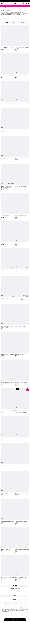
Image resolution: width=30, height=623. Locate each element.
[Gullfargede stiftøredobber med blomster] (22, 484)
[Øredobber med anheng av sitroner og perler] (22, 540)
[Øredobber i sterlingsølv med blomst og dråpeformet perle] (8, 345)
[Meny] (2, 3)
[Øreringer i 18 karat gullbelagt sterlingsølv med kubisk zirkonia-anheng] (22, 261)
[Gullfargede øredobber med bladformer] (8, 121)
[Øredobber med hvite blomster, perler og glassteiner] (8, 66)
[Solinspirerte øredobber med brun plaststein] (22, 512)
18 (19, 590)
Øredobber (10, 7)
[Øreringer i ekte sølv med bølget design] (8, 289)
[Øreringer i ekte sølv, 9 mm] (22, 317)
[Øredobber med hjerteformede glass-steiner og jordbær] (8, 568)
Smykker (5, 7)
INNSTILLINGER (15, 616)
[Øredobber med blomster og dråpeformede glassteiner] (8, 94)
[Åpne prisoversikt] (25, 412)
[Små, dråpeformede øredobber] (8, 233)
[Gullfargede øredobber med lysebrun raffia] (8, 512)
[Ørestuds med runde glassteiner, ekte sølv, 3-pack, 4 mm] (8, 373)
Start (2, 7)
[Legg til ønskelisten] (2, 44)
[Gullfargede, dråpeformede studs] (8, 149)
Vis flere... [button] (15, 585)
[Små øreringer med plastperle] (22, 177)
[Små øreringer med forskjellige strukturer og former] (8, 206)
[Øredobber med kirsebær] (8, 540)
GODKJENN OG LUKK (15, 619)
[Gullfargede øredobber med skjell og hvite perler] (8, 456)
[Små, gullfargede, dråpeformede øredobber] (22, 66)
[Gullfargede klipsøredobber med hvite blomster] (22, 149)
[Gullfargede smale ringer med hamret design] (8, 429)
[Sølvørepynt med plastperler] (22, 345)
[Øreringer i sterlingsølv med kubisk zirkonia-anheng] (8, 261)
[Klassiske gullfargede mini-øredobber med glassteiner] (22, 38)
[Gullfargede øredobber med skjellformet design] (22, 456)
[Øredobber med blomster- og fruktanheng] (22, 568)
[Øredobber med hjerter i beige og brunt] (8, 484)
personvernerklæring (10, 610)
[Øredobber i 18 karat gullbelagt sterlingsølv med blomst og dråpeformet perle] (8, 177)
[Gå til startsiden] (15, 3)
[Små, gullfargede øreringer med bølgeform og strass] (22, 373)
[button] (25, 3)
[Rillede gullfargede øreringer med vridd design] (22, 401)
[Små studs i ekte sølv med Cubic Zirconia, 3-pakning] (8, 317)
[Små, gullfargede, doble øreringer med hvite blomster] (8, 38)
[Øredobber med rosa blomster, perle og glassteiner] (22, 94)
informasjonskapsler (5, 611)
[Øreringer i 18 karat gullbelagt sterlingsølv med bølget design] (22, 289)
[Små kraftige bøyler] (22, 233)
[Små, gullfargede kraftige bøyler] (22, 121)
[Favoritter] (27, 3)
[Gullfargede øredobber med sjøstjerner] (22, 429)
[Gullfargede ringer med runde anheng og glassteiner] (8, 401)
